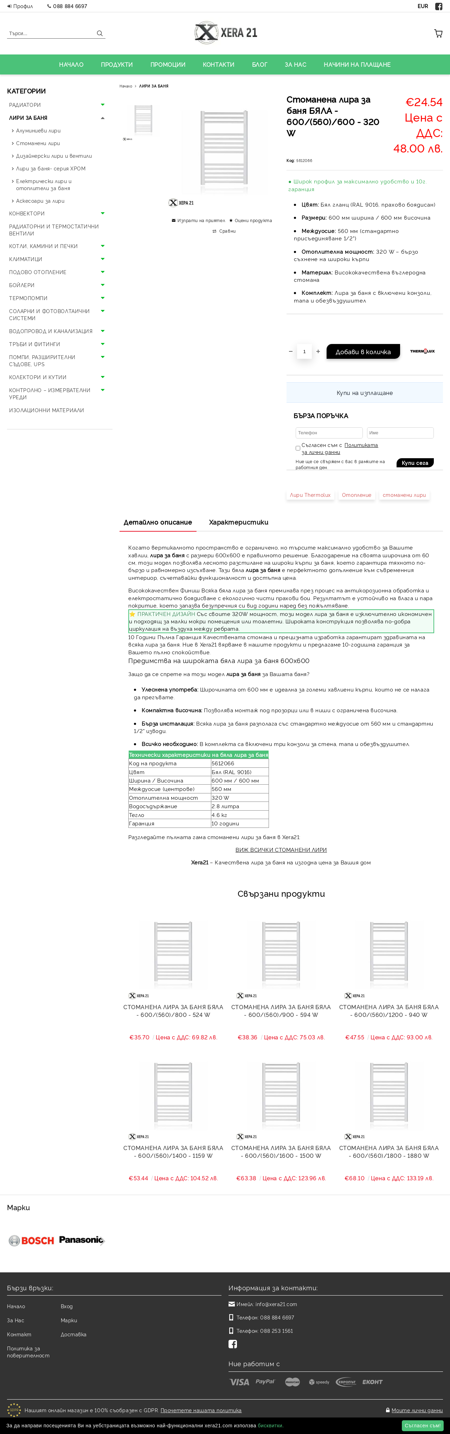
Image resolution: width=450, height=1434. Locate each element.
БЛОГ (259, 64)
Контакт (19, 1334)
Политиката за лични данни (340, 448)
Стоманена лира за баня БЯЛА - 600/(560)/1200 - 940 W (389, 1010)
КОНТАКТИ (218, 64)
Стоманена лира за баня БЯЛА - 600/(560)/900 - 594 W (281, 1010)
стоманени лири (404, 494)
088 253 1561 (276, 1330)
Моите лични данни (417, 1410)
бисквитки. (271, 1425)
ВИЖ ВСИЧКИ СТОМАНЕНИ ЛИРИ (281, 849)
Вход (67, 1306)
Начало (126, 86)
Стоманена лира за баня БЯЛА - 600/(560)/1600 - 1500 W (281, 1151)
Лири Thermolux (310, 494)
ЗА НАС (295, 64)
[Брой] (304, 351)
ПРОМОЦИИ (167, 64)
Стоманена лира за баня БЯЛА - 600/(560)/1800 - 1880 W (389, 1151)
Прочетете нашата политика (201, 1410)
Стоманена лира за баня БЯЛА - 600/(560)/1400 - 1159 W (173, 1151)
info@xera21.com (276, 1303)
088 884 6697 (70, 5)
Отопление (357, 494)
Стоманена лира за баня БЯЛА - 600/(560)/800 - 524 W (173, 1010)
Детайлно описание (158, 522)
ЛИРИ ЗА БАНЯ (153, 86)
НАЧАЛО (71, 64)
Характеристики (239, 522)
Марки (69, 1320)
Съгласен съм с (340, 448)
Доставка (74, 1334)
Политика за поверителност (28, 1351)
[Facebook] (234, 1344)
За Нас (15, 1320)
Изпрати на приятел (201, 220)
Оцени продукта (253, 220)
